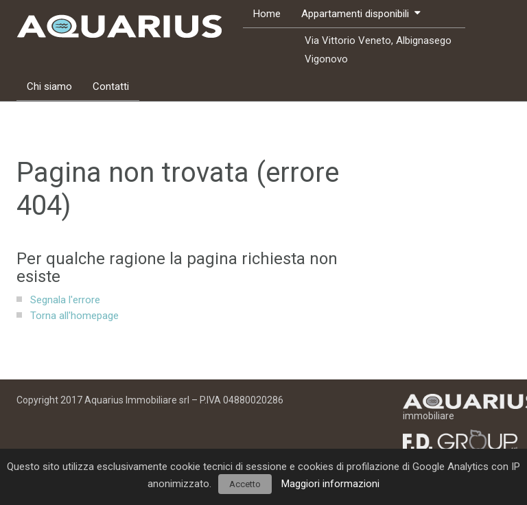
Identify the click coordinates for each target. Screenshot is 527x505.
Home (267, 14)
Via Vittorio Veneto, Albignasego (378, 40)
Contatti (111, 86)
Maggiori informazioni (330, 484)
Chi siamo (49, 86)
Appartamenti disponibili (355, 14)
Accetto (245, 484)
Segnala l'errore (65, 300)
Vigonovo (326, 59)
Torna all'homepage (74, 315)
